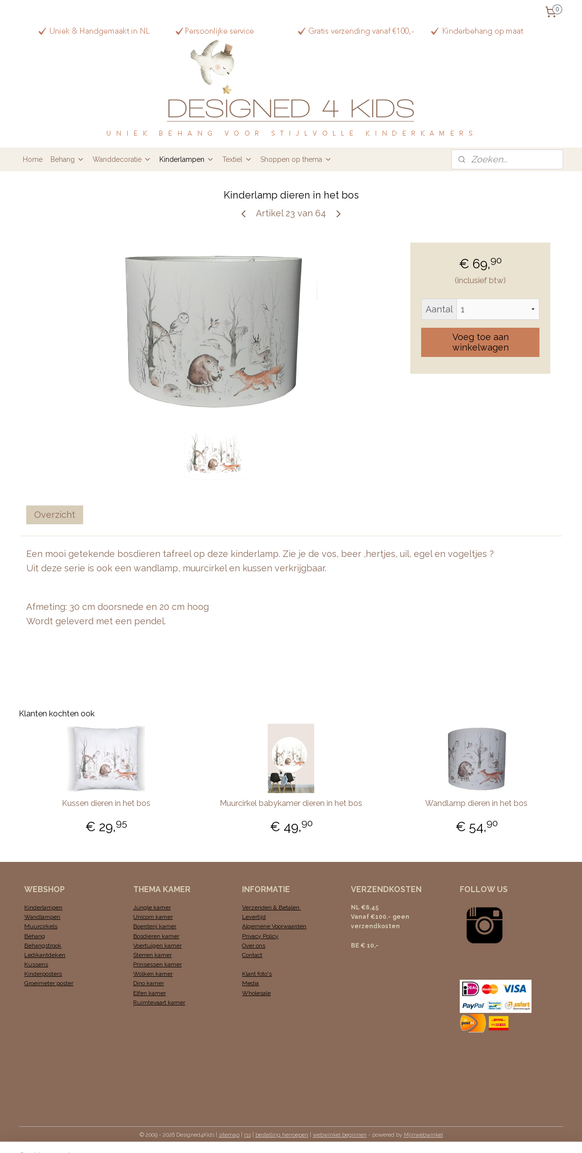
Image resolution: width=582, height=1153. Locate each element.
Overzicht (54, 514)
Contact (252, 955)
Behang (67, 159)
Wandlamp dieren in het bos (476, 803)
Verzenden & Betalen (271, 907)
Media (250, 983)
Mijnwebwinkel (423, 1135)
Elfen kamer (149, 993)
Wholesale (256, 993)
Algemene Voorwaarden (274, 926)
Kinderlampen (186, 159)
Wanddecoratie (122, 159)
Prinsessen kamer (157, 964)
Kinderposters (43, 973)
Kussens (36, 964)
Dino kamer (148, 983)
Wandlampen (42, 916)
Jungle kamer (152, 907)
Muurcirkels (40, 926)
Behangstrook (42, 945)
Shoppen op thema (296, 159)
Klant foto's (257, 973)
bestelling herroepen (281, 1135)
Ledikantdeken (44, 955)
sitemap (229, 1135)
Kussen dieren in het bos (105, 803)
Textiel (237, 159)
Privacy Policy (260, 936)
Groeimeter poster (48, 983)
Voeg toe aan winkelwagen (480, 342)
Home (33, 159)
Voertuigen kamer (157, 945)
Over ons (253, 945)
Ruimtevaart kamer (159, 1002)
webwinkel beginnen (340, 1135)
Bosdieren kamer (156, 936)
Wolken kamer (153, 973)
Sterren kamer (152, 955)
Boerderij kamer (154, 926)
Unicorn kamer (153, 916)
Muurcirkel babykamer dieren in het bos (291, 803)
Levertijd (254, 916)
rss (247, 1135)
